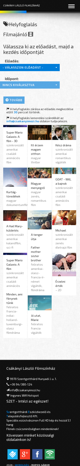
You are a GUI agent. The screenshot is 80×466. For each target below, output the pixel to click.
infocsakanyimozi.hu (25, 390)
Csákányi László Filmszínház (21, 5)
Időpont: (12, 78)
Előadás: (12, 61)
